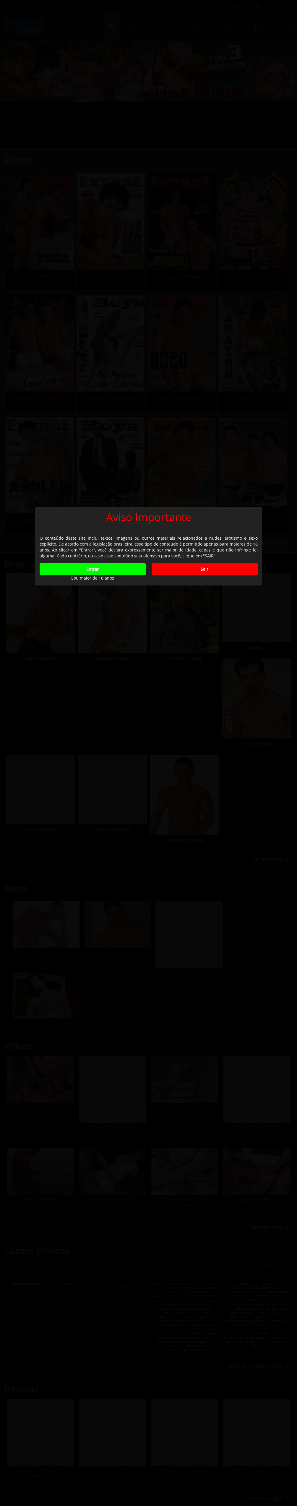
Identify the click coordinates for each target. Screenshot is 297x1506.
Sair (204, 776)
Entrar (92, 776)
